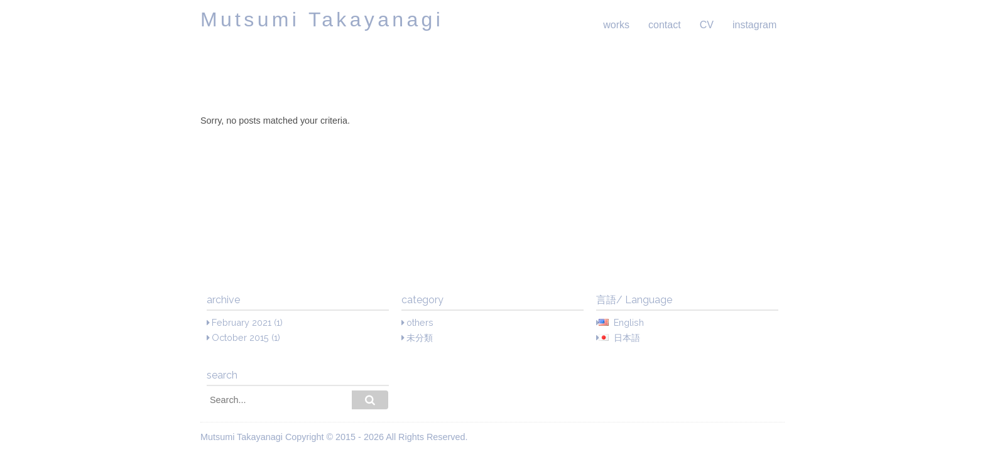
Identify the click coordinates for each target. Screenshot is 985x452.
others (419, 322)
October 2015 (240, 337)
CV (707, 24)
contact (664, 24)
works (616, 24)
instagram (754, 24)
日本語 (627, 337)
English (629, 322)
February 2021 (241, 322)
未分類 (419, 337)
